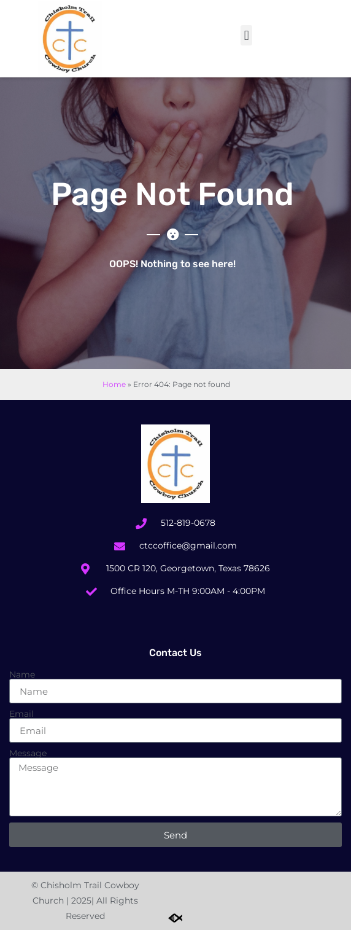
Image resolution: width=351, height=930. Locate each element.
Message (28, 753)
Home (114, 384)
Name (22, 674)
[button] (246, 35)
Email (21, 713)
